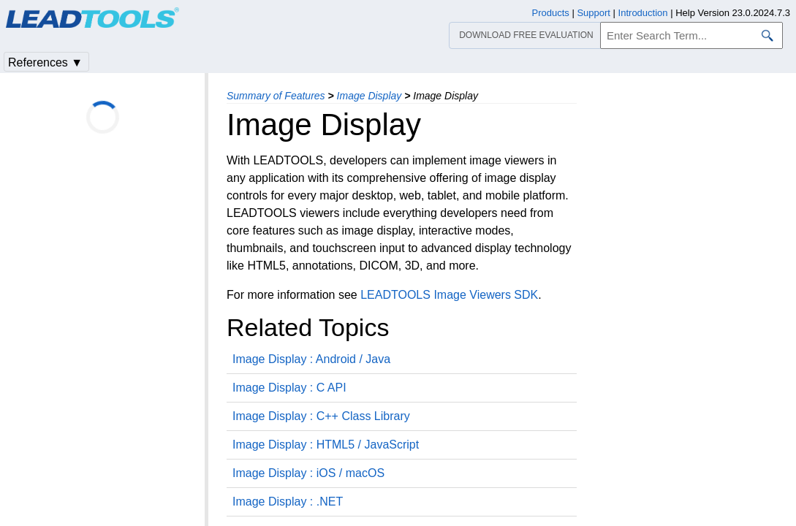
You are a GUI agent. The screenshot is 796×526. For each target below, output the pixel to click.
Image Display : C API (289, 387)
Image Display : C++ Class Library (321, 416)
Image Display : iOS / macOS (308, 473)
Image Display (369, 96)
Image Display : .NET (287, 501)
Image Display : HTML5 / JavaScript (325, 444)
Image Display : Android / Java (311, 359)
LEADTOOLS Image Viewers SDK (449, 295)
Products (550, 12)
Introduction (643, 12)
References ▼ (45, 62)
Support (593, 12)
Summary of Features (276, 96)
